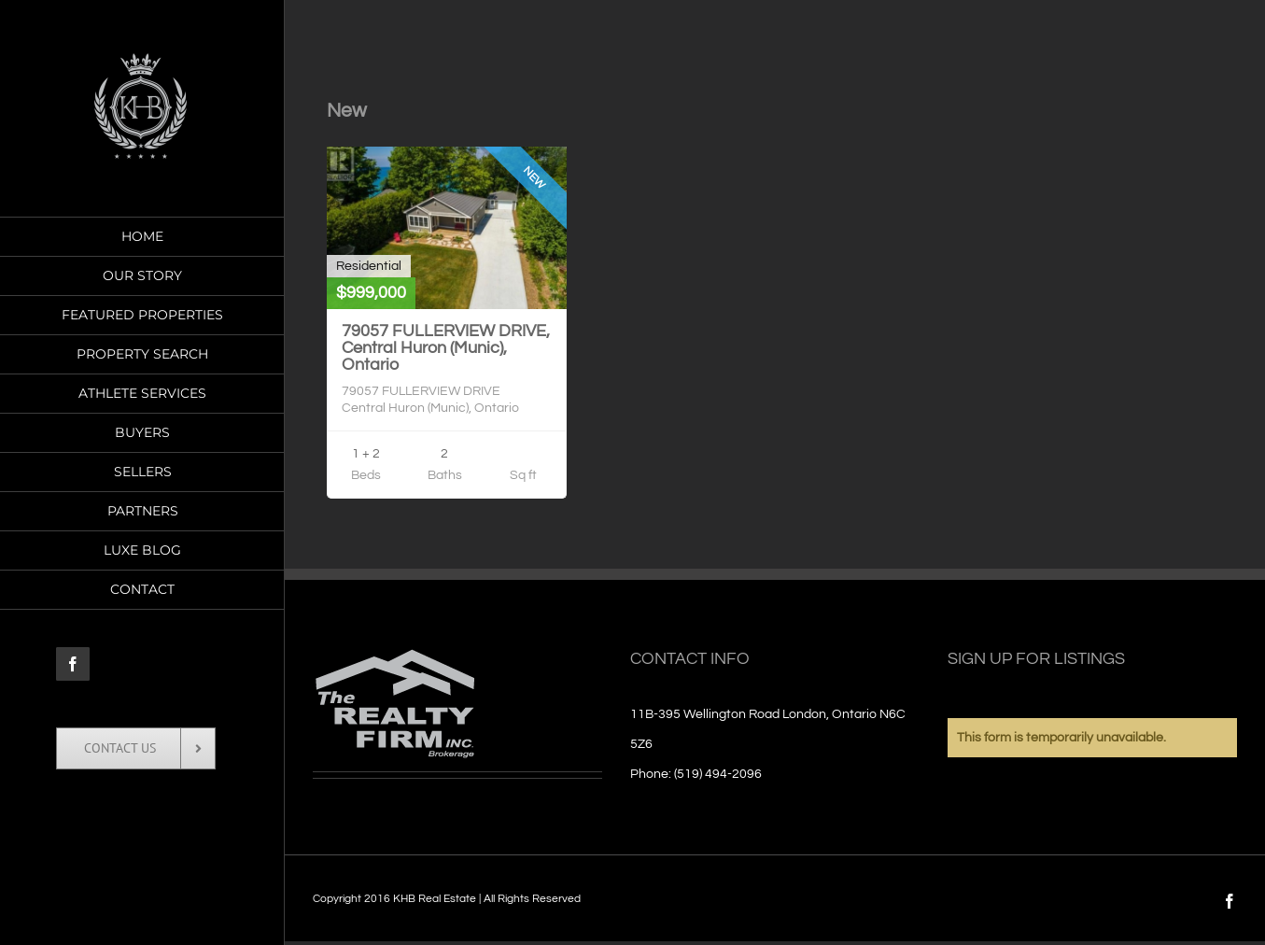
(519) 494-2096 (718, 774)
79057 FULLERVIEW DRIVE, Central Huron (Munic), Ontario (446, 348)
